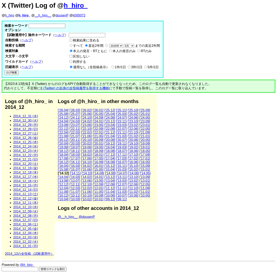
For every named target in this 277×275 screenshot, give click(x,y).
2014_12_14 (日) (25, 190)
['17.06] (86, 158)
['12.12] (63, 184)
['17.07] (74, 158)
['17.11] (121, 154)
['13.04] (109, 180)
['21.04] (109, 136)
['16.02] (86, 166)
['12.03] (74, 188)
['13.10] (133, 177)
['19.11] (121, 143)
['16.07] (121, 162)
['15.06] (86, 169)
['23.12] (109, 121)
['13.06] (86, 180)
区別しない (81, 56)
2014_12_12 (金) (25, 198)
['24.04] (63, 121)
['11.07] (74, 192)
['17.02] (133, 158)
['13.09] (144, 177)
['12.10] (86, 184)
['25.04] (109, 114)
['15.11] (121, 166)
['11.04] (109, 192)
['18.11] (74, 151)
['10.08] (109, 195)
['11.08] (63, 192)
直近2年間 (95, 45)
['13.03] (121, 180)
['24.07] (121, 117)
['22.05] (144, 128)
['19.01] (144, 147)
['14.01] (98, 177)
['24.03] (74, 121)
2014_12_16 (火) (25, 181)
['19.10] (133, 143)
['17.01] (144, 158)
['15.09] (144, 166)
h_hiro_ (76, 5)
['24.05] (144, 117)
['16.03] (74, 166)
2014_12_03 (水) (25, 237)
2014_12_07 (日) (25, 220)
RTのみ (146, 51)
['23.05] (98, 125)
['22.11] (74, 128)
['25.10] (133, 110)
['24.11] (74, 117)
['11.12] (109, 188)
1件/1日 (120, 67)
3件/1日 (136, 67)
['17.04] (109, 158)
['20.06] (133, 140)
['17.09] (144, 154)
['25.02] (133, 114)
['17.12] (109, 154)
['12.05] (144, 184)
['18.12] (63, 151)
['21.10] (133, 132)
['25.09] (144, 110)
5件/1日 (153, 67)
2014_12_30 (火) (25, 120)
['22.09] (98, 128)
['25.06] (86, 114)
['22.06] (133, 128)
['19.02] (133, 147)
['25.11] (121, 110)
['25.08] (63, 114)
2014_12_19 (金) (25, 168)
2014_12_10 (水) (25, 207)
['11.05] (98, 192)
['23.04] (109, 125)
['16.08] (109, 162)
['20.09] (98, 140)
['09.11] (121, 199)
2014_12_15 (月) (25, 185)
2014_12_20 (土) (25, 164)
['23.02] (133, 125)
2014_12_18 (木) (25, 172)
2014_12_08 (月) (25, 215)
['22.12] (63, 128)
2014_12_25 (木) (25, 142)
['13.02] (133, 180)
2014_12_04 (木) (25, 233)
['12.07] (121, 184)
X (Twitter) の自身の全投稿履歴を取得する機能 (74, 88)
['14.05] (145, 173)
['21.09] (144, 132)
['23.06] (86, 125)
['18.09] (98, 151)
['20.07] (121, 140)
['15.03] (121, 169)
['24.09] (98, 117)
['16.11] (74, 162)
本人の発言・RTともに (90, 51)
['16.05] (144, 162)
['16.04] (63, 166)
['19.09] (144, 143)
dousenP (62, 15)
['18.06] (133, 151)
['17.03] (121, 158)
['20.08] (109, 140)
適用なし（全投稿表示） (91, 67)
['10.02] (86, 199)
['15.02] (133, 169)
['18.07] (121, 151)
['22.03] (74, 132)
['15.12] (109, 166)
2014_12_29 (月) (25, 125)
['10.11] (74, 195)
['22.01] (98, 132)
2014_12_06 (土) (25, 224)
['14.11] (75, 173)
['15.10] (133, 166)
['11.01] (144, 192)
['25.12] (109, 110)
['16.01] (98, 166)
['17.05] (98, 158)
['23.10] (133, 121)
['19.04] (109, 147)
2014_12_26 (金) (25, 138)
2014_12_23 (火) (25, 151)
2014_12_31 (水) (25, 116)
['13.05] (98, 180)
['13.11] (121, 177)
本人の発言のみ (124, 51)
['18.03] (74, 154)
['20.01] (98, 143)
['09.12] (109, 199)
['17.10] (133, 154)
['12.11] (74, 184)
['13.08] (63, 180)
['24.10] (86, 117)
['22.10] (86, 128)
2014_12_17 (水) (25, 177)
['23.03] (121, 125)
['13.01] (144, 180)
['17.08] (63, 158)
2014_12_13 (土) (25, 194)
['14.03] (74, 177)
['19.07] (74, 147)
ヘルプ (60, 35)
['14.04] (63, 177)
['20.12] (63, 140)
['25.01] (144, 114)
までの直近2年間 (134, 45)
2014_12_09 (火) (25, 211)
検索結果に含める (86, 40)
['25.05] (98, 114)
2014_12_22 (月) (25, 155)
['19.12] (109, 143)
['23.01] (144, 125)
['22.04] (63, 132)
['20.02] (86, 143)
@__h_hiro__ (68, 217)
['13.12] (109, 177)
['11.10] (133, 188)
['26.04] (63, 110)
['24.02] (86, 121)
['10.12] (63, 195)
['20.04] (63, 143)
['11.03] (121, 192)
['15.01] (144, 169)
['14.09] (98, 173)
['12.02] (86, 188)
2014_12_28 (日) (25, 129)
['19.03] (121, 147)
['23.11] (121, 121)
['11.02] (133, 192)
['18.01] (98, 154)
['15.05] (98, 169)
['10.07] (121, 195)
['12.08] (109, 184)
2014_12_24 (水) (25, 146)
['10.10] (86, 195)
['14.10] (87, 173)
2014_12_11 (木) (25, 202)
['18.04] (63, 154)
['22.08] (109, 128)
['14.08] (110, 173)
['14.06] (133, 173)
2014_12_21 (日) (25, 159)
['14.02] (86, 177)
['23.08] (63, 125)
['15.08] (63, 169)
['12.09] (98, 184)
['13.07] (74, 180)
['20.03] (74, 143)
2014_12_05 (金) (25, 228)
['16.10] (86, 162)
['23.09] (144, 121)
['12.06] (133, 184)
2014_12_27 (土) (25, 133)
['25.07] (74, 114)
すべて (78, 45)
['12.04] (63, 188)
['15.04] (109, 169)
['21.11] (121, 132)
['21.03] (121, 136)
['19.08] (63, 147)
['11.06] (86, 192)
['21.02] (133, 136)
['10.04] (63, 199)
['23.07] (74, 125)
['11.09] (144, 188)
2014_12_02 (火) (25, 241)
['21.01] (144, 136)
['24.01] (98, 121)
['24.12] (63, 117)
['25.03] (121, 114)
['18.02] (86, 154)
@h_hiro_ (27, 265)
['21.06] (86, 136)
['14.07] (122, 173)
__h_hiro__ (43, 15)
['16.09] (98, 162)
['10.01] (98, 199)
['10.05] (144, 195)
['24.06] (133, 117)
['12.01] (98, 188)
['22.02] (86, 132)
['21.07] (74, 136)
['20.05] (144, 140)
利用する (79, 61)
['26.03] (74, 110)
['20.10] (86, 140)
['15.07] (74, 169)
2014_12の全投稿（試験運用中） (29, 253)
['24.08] (109, 117)
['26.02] (86, 110)
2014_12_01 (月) (25, 246)
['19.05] (98, 147)
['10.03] (74, 199)
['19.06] (86, 147)
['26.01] (98, 110)
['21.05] (98, 136)
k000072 (79, 15)
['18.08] (109, 151)
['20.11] (74, 140)
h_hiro (9, 15)
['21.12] (109, 132)
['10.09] (98, 195)
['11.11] (121, 188)
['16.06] (133, 162)
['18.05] (144, 151)
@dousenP (87, 217)
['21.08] (63, 136)
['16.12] (63, 162)
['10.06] (133, 195)
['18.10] (86, 151)
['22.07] (121, 128)
